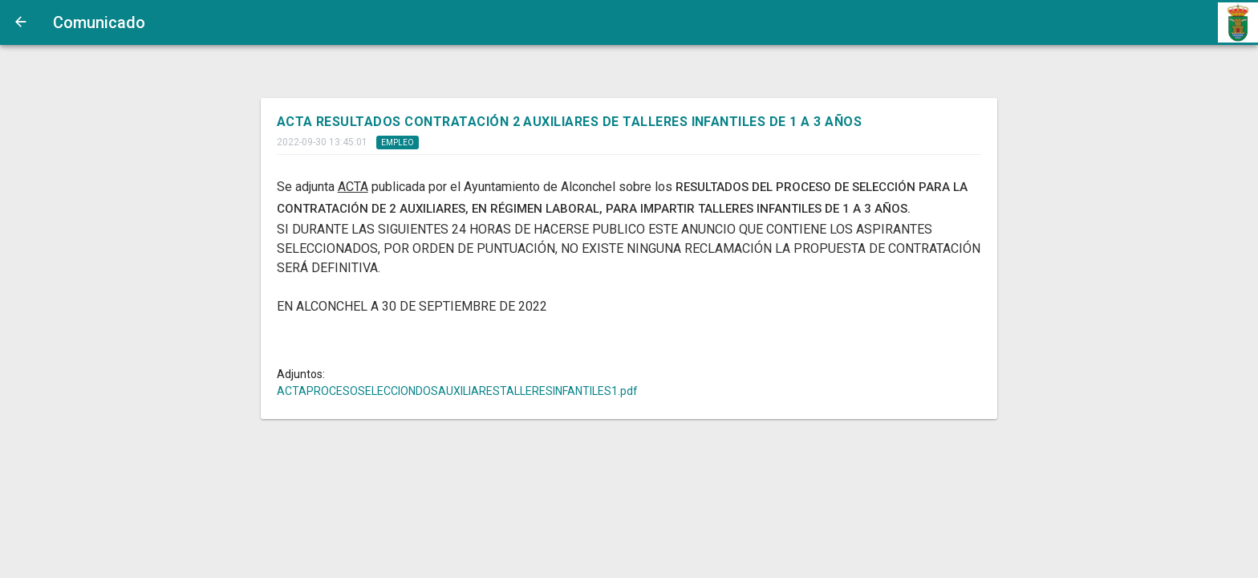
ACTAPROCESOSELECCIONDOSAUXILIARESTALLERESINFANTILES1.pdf (457, 391)
